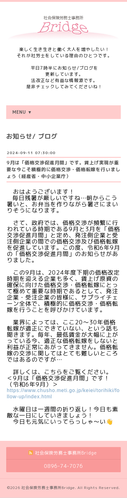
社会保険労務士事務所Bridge (48, 487)
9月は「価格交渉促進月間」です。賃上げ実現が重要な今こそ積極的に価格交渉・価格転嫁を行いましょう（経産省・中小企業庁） (63, 169)
